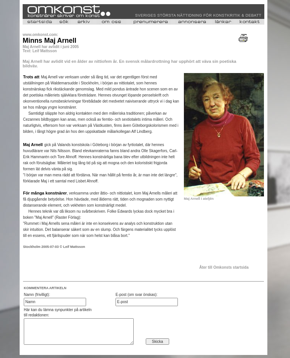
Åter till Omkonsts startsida (224, 267)
